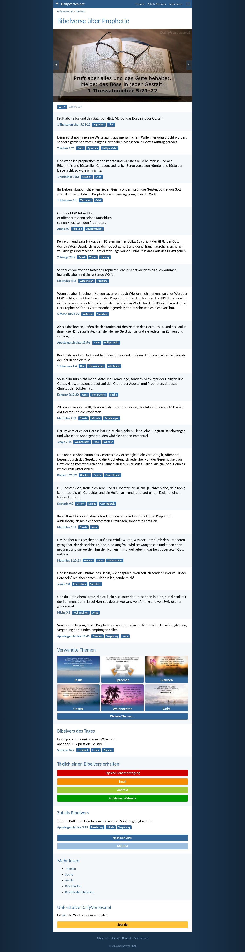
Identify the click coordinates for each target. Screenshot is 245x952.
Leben (95, 750)
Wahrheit (88, 314)
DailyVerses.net (65, 11)
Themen (140, 4)
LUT (62, 106)
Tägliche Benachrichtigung (122, 773)
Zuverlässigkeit (94, 228)
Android (122, 790)
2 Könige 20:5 (66, 257)
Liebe (99, 176)
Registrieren (175, 4)
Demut (92, 503)
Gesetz (83, 418)
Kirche (113, 394)
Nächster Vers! (122, 838)
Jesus (85, 394)
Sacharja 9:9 (65, 504)
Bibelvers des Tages (76, 731)
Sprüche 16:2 (65, 750)
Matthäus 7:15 (66, 281)
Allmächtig (114, 366)
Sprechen (93, 148)
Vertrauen (85, 200)
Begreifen (99, 124)
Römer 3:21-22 (67, 475)
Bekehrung (97, 827)
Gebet (81, 257)
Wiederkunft (86, 280)
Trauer (92, 257)
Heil (82, 366)
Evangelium (79, 584)
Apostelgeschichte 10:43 (73, 636)
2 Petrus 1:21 (66, 148)
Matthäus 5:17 (66, 527)
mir (64, 915)
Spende (122, 925)
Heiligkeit (83, 750)
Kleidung (102, 280)
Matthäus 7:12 (66, 418)
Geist (81, 148)
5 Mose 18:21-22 (68, 314)
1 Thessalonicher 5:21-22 (73, 124)
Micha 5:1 (63, 612)
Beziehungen (111, 418)
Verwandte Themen (76, 650)
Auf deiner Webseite (122, 798)
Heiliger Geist (109, 148)
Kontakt (126, 938)
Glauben (86, 176)
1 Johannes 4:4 (67, 366)
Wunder (108, 441)
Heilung (105, 257)
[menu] (188, 5)
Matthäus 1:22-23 (69, 560)
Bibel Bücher (73, 886)
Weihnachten (82, 441)
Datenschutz (140, 938)
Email (122, 781)
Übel (110, 124)
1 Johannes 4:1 (67, 200)
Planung (77, 228)
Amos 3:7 (63, 229)
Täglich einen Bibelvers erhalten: (88, 764)
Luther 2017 (75, 106)
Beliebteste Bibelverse (79, 892)
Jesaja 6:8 (63, 584)
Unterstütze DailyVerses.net (84, 907)
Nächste (95, 418)
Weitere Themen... (122, 716)
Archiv (69, 880)
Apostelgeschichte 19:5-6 (73, 342)
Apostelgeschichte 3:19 (72, 827)
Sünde (110, 827)
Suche (69, 874)
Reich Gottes (99, 394)
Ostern (80, 503)
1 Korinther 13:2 (68, 177)
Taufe (97, 342)
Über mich (103, 938)
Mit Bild (122, 846)
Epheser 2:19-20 (68, 395)
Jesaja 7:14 (64, 442)
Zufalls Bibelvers (156, 4)
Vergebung (112, 636)
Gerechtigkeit (112, 475)
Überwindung (96, 366)
